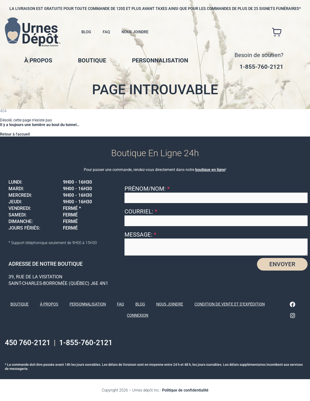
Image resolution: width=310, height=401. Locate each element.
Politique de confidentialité (185, 390)
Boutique (92, 60)
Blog (86, 32)
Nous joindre (135, 32)
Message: (140, 234)
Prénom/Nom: (147, 188)
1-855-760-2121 (261, 66)
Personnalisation (160, 60)
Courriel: (140, 211)
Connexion (137, 315)
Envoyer (282, 264)
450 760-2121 (27, 342)
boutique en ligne (210, 169)
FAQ (106, 32)
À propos (38, 60)
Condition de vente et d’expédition (229, 304)
